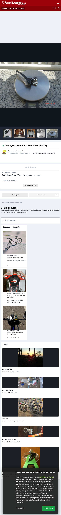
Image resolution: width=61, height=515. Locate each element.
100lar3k (8, 392)
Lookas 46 (19, 151)
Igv (11, 257)
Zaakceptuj (48, 508)
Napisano (18, 257)
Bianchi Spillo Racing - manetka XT (14, 331)
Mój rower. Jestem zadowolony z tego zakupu (15, 256)
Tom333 (13, 332)
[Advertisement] (30, 26)
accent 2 (5, 419)
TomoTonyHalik (10, 421)
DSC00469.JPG (7, 369)
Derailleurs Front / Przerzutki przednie (18, 175)
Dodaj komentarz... (10, 220)
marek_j (8, 371)
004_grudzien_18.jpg (9, 439)
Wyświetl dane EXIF (30, 185)
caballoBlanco (15, 295)
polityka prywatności (46, 477)
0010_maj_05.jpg (7, 390)
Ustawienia (20, 508)
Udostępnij (15, 195)
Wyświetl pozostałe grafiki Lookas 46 (43, 153)
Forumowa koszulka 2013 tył (16, 293)
